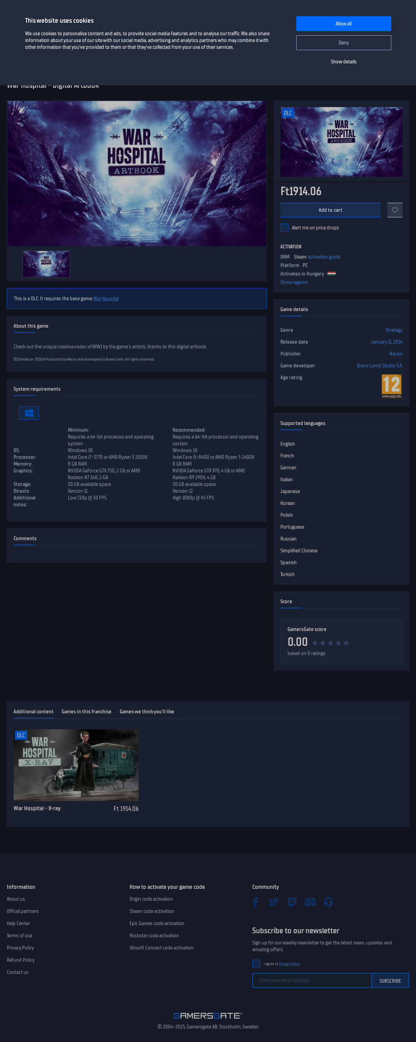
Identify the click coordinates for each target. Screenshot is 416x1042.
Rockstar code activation (154, 935)
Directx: (22, 491)
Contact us (17, 972)
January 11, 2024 (386, 342)
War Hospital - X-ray (37, 808)
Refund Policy (21, 960)
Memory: (23, 464)
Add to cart (331, 210)
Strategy (393, 330)
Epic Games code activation (157, 923)
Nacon (396, 353)
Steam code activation (152, 911)
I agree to (282, 963)
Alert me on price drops (315, 227)
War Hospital (106, 298)
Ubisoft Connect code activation (162, 947)
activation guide (324, 256)
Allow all (344, 23)
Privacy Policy (20, 947)
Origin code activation (151, 899)
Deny (344, 42)
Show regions (294, 282)
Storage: (22, 484)
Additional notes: (25, 501)
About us (16, 899)
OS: (17, 450)
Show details (344, 61)
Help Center (18, 923)
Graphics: (23, 470)
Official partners (23, 911)
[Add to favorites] (395, 210)
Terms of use (19, 935)
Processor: (25, 457)
